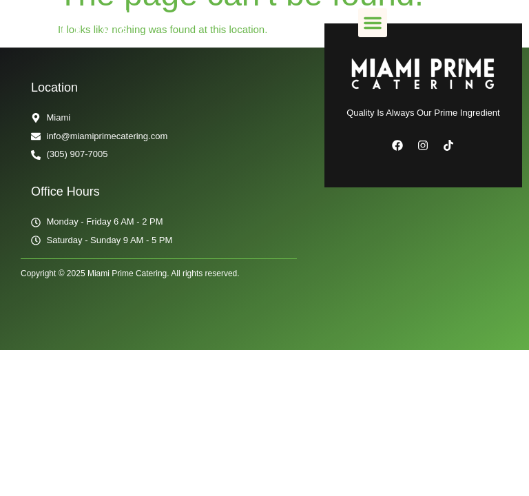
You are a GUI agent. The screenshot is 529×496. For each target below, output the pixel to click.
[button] (372, 22)
